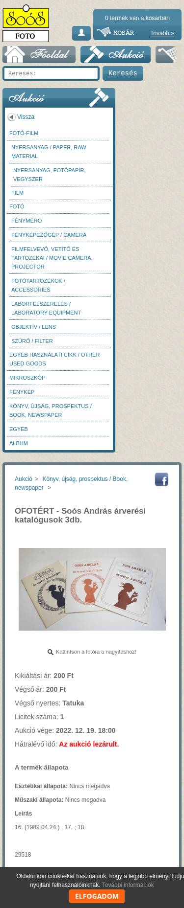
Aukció (23, 479)
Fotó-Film (23, 133)
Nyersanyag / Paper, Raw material (48, 151)
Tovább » (162, 33)
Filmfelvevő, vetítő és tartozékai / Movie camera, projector (52, 258)
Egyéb (18, 429)
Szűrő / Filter (32, 341)
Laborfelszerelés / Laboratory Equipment (46, 308)
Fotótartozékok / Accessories (38, 285)
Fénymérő (26, 221)
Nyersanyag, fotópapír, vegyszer (49, 174)
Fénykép (21, 392)
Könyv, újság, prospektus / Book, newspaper (50, 410)
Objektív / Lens (33, 327)
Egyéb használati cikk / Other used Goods (54, 359)
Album (18, 443)
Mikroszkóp (27, 378)
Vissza (25, 117)
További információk (128, 885)
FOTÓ (17, 206)
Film (17, 193)
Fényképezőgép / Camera (48, 235)
